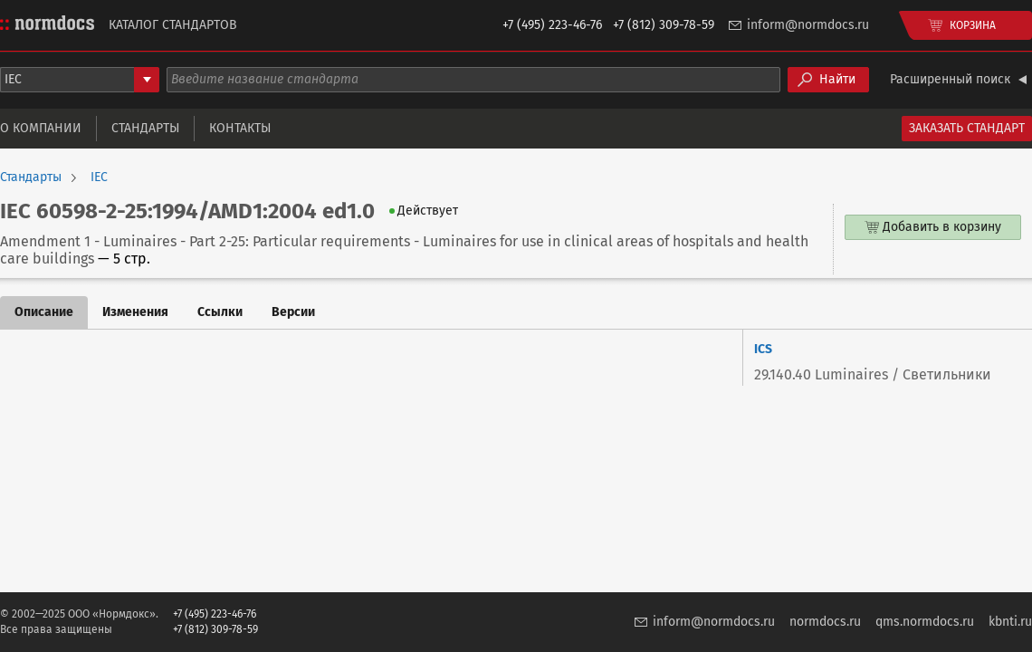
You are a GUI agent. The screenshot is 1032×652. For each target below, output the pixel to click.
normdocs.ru (825, 621)
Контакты (240, 128)
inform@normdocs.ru (808, 25)
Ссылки (220, 312)
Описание (43, 312)
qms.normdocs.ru (924, 621)
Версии (293, 312)
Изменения (135, 312)
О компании (40, 128)
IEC (99, 177)
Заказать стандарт (967, 128)
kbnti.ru (1010, 621)
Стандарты (145, 128)
